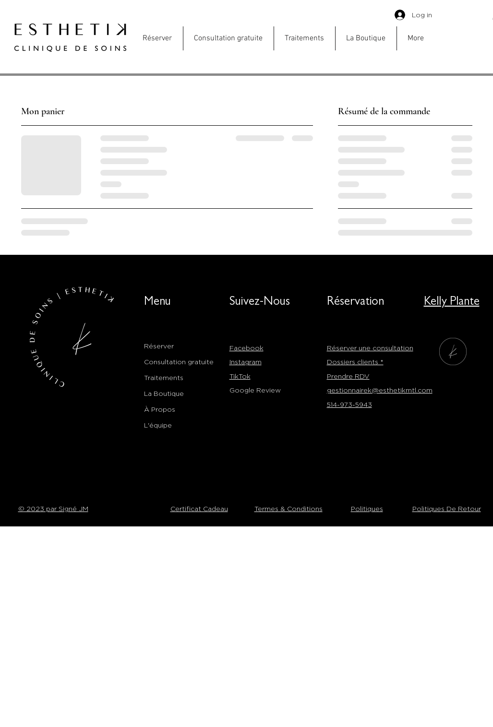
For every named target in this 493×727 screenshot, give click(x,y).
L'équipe (158, 425)
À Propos (159, 409)
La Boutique (164, 393)
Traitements (163, 377)
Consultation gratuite (179, 361)
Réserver (159, 345)
